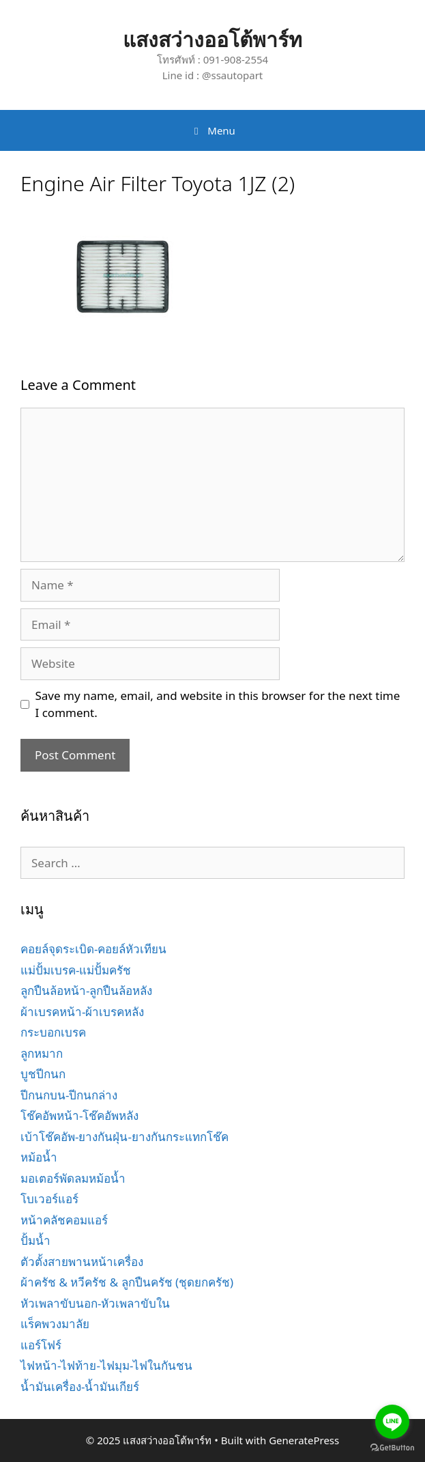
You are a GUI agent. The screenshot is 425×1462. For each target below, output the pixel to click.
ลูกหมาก (41, 1053)
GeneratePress (304, 1440)
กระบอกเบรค (53, 1032)
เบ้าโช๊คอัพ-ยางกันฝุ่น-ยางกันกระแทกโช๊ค (124, 1136)
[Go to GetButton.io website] (392, 1448)
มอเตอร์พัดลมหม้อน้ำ (73, 1178)
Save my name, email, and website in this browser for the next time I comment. (217, 704)
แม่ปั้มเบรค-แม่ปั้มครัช (75, 970)
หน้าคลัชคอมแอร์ (64, 1220)
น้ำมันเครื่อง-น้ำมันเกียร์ (79, 1386)
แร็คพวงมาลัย (54, 1324)
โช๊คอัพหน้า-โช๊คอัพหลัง (79, 1115)
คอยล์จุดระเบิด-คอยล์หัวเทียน (93, 949)
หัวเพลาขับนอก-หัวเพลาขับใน (95, 1303)
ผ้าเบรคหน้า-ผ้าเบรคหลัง (82, 1012)
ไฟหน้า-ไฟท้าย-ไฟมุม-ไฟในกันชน (106, 1365)
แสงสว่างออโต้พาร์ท (212, 39)
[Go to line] (392, 1422)
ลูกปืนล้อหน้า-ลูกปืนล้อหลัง (86, 990)
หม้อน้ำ (38, 1157)
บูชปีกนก (42, 1074)
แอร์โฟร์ (40, 1345)
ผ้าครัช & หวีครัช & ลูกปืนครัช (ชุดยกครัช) (126, 1282)
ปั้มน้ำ (35, 1240)
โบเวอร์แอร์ (49, 1199)
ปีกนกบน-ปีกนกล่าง (68, 1095)
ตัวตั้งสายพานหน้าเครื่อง (81, 1261)
